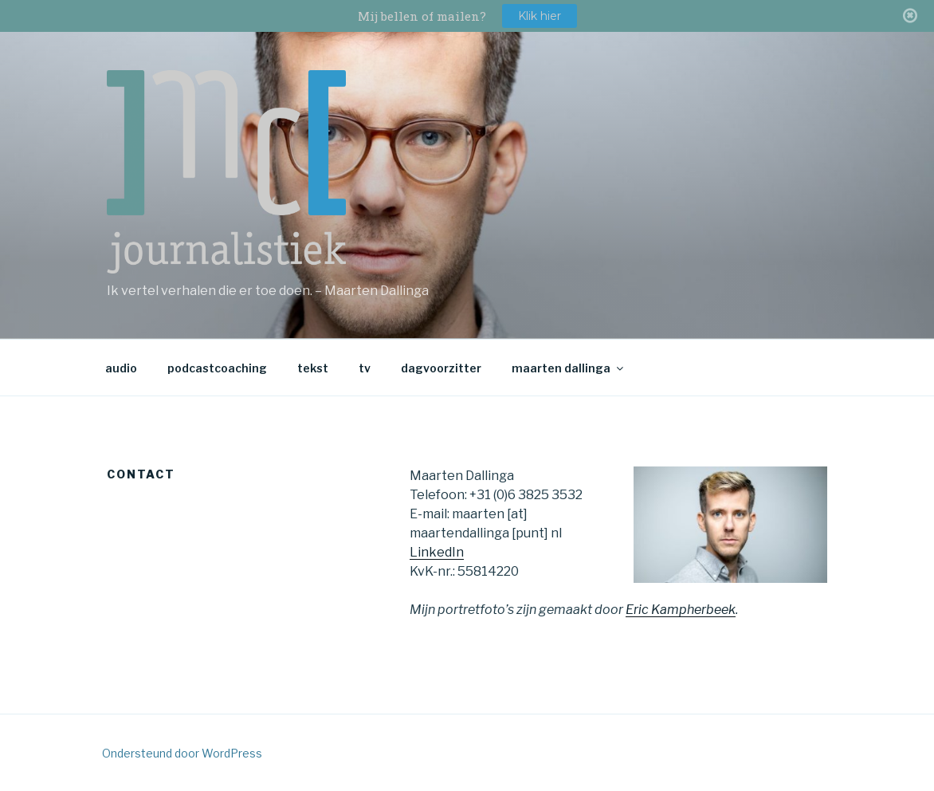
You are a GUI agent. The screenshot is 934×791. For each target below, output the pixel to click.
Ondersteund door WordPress (182, 753)
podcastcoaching (217, 368)
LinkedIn (437, 552)
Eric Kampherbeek (681, 609)
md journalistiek (226, 172)
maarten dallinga (569, 368)
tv (365, 368)
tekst (312, 368)
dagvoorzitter (441, 368)
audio (121, 368)
